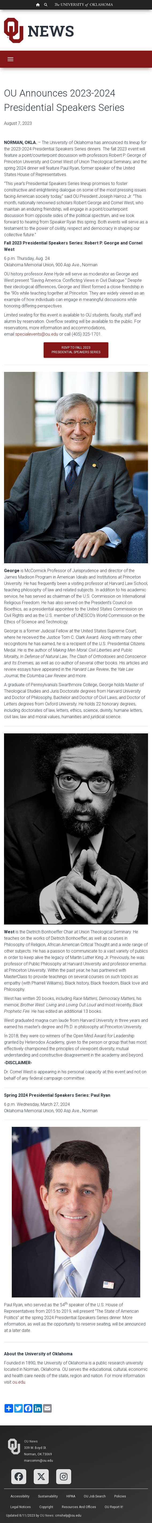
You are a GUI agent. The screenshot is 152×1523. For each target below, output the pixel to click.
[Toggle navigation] (10, 59)
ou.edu (18, 1382)
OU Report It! (114, 1507)
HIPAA (70, 1496)
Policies (120, 1496)
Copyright (46, 1507)
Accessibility (19, 1496)
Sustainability (48, 1496)
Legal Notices (20, 1507)
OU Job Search (95, 1496)
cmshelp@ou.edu (68, 1515)
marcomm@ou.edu (38, 1460)
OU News (31, 1441)
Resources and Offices (79, 1507)
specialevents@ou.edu (36, 334)
